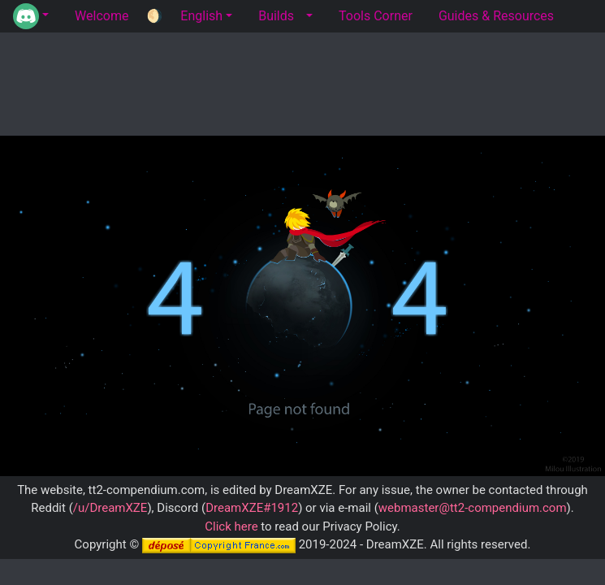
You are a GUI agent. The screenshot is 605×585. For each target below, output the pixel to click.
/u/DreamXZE (110, 507)
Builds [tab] (276, 16)
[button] (31, 16)
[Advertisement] (303, 81)
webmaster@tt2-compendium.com (472, 507)
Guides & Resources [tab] (496, 16)
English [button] (201, 16)
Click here (231, 526)
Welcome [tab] (101, 16)
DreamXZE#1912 (251, 507)
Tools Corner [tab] (376, 16)
